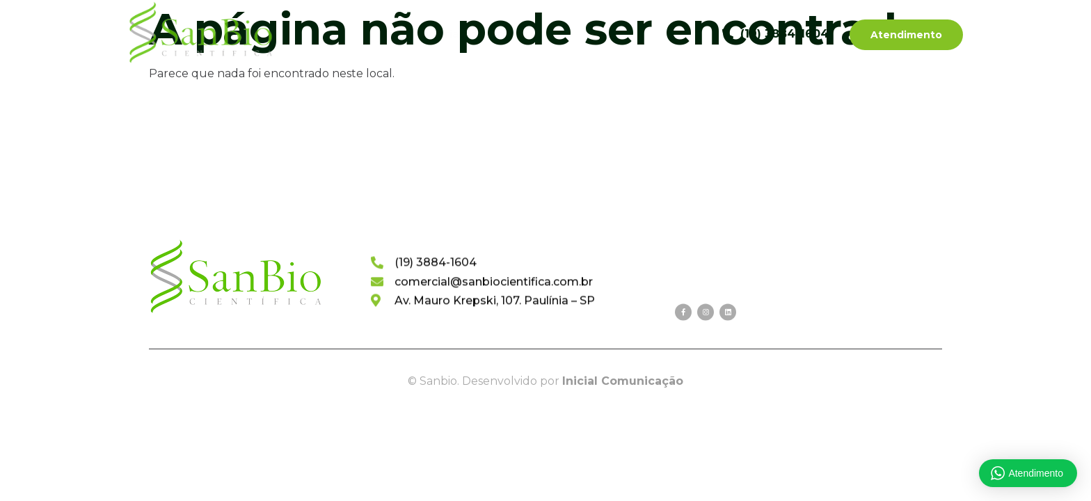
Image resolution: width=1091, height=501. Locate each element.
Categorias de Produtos (481, 34)
